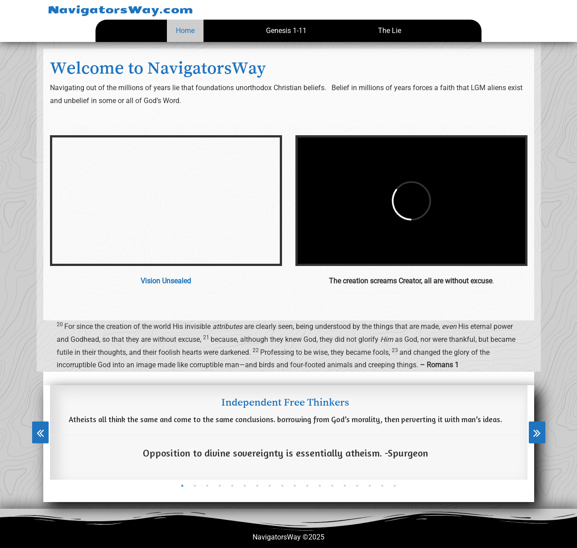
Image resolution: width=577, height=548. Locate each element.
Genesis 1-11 (286, 30)
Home (185, 30)
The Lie (389, 30)
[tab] (182, 486)
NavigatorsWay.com (120, 9)
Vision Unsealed (166, 281)
